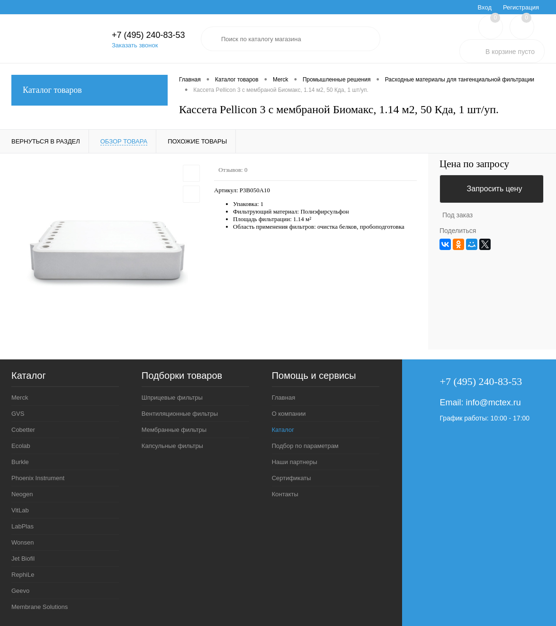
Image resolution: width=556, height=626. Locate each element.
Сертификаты (291, 478)
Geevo (20, 590)
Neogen (22, 494)
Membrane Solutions (39, 606)
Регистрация (521, 7)
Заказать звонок (135, 45)
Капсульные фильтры (172, 445)
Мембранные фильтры (174, 429)
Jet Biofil (23, 558)
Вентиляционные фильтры (180, 413)
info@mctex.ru (493, 402)
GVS (17, 413)
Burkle (20, 461)
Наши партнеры (294, 461)
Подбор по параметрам (305, 445)
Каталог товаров (89, 90)
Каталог (283, 429)
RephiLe (22, 574)
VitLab (20, 510)
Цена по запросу (474, 164)
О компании (289, 413)
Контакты (285, 494)
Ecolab (20, 445)
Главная (283, 397)
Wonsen (22, 542)
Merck (19, 397)
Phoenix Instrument (37, 478)
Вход (485, 7)
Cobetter (23, 429)
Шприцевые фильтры (172, 397)
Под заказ (457, 215)
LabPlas (22, 526)
